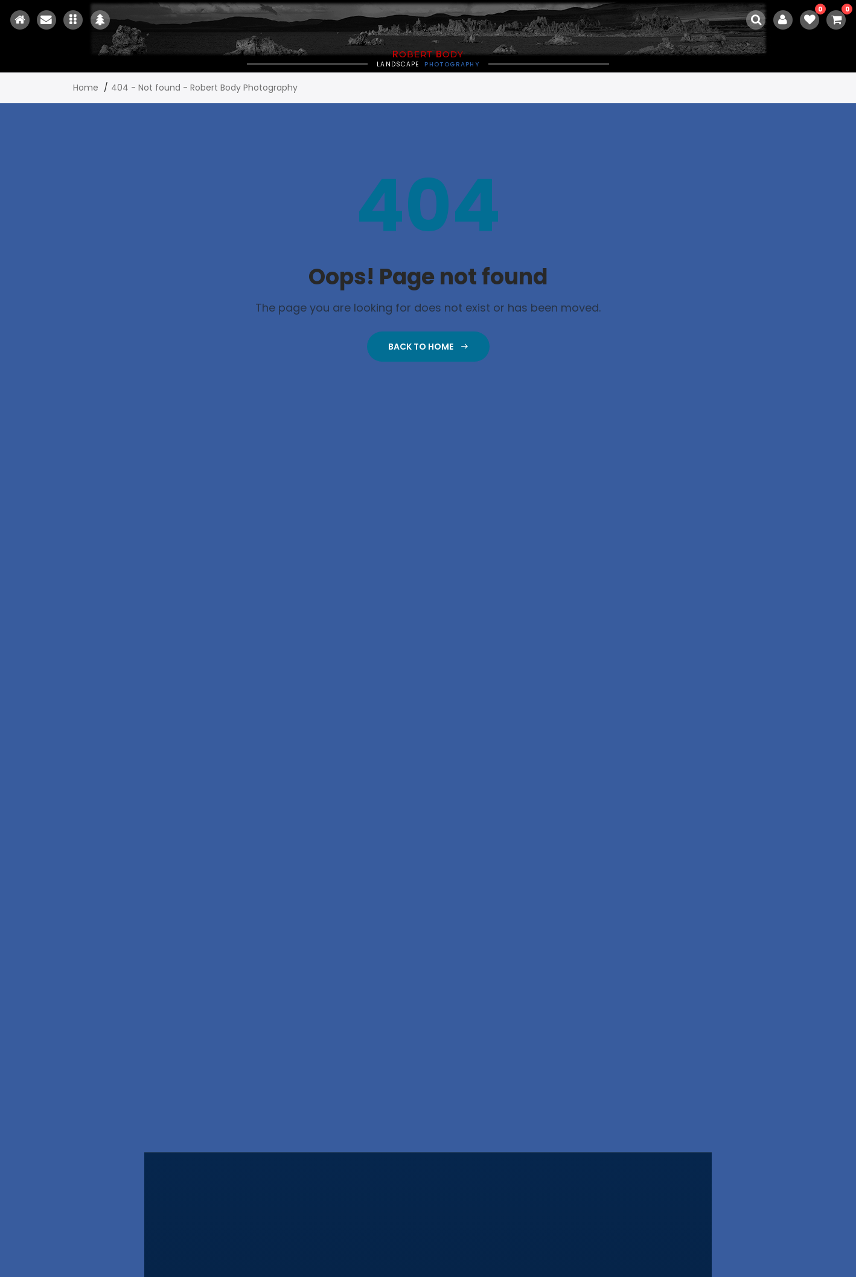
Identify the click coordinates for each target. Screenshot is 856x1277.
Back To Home (428, 347)
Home (85, 88)
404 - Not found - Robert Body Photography (204, 88)
